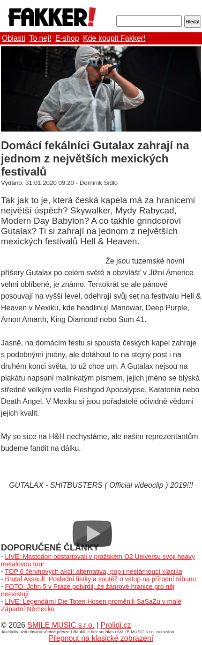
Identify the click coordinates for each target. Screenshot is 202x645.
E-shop (67, 38)
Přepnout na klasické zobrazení (101, 638)
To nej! (40, 38)
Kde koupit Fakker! (114, 38)
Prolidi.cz (115, 625)
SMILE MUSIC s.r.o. (60, 625)
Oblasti (13, 38)
